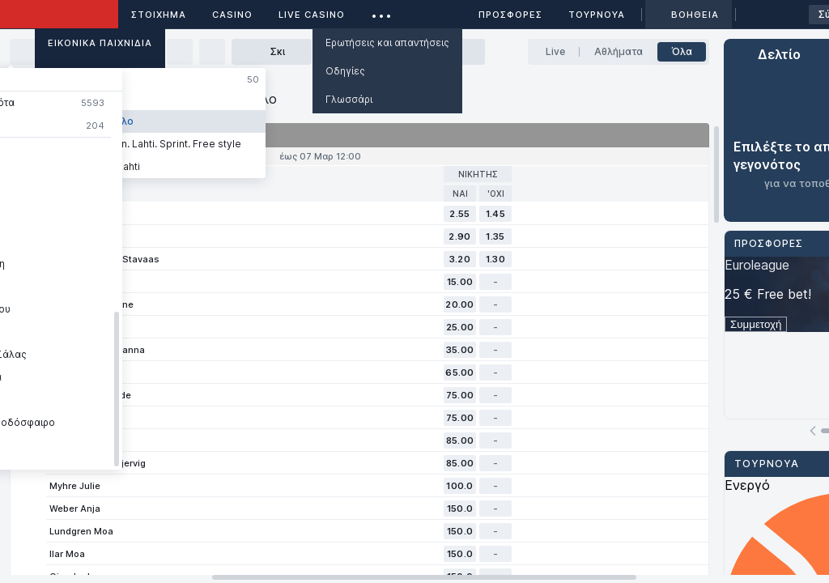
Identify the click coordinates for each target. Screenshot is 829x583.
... (382, 11)
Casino (232, 14)
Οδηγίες (345, 71)
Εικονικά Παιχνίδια (100, 43)
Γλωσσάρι (348, 99)
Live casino (311, 14)
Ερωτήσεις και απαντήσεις (387, 42)
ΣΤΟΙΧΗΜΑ (158, 14)
